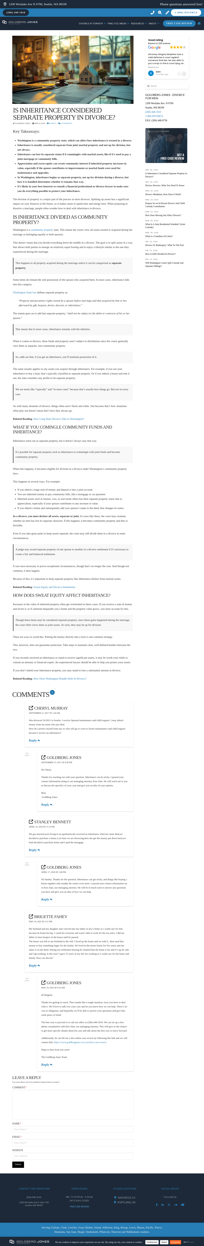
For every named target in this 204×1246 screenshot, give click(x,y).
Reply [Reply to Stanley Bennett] (34, 850)
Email (17, 1136)
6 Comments (65, 123)
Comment (19, 1087)
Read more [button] (153, 67)
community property (42, 229)
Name (16, 1123)
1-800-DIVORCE (154, 116)
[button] (160, 12)
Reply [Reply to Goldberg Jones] (46, 804)
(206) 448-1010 (153, 112)
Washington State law (24, 292)
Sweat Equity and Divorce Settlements (54, 587)
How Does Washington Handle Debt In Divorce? (60, 678)
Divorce (51, 123)
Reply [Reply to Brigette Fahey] (34, 965)
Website (17, 1150)
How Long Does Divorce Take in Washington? (59, 418)
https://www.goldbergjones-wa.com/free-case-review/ (80, 1042)
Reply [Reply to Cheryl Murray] (34, 740)
